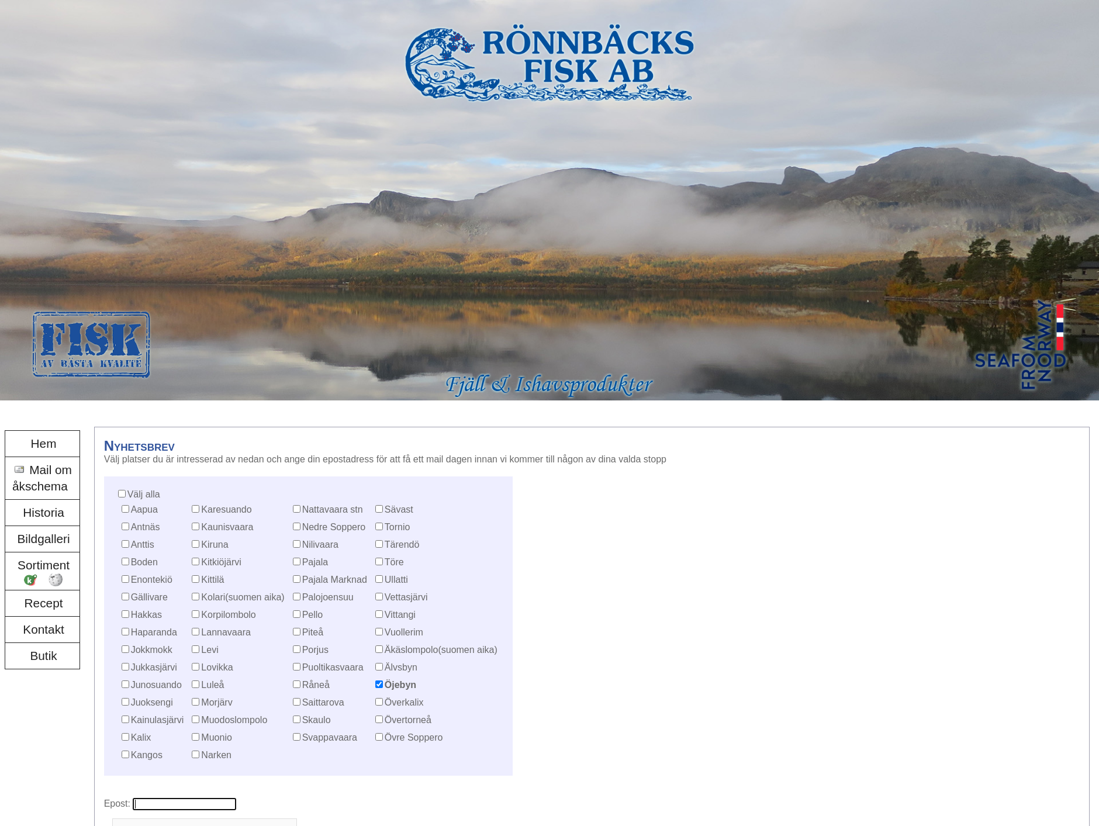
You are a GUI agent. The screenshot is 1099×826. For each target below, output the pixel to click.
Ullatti (396, 580)
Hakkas (146, 615)
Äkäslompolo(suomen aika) (441, 650)
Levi (209, 650)
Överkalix (404, 702)
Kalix (141, 737)
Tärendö (402, 544)
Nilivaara (320, 544)
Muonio (216, 737)
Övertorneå (408, 720)
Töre (394, 562)
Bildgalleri (43, 538)
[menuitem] (42, 444)
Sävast (399, 509)
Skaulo (316, 720)
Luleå (212, 685)
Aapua (144, 509)
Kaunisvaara (227, 527)
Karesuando (226, 509)
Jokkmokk (151, 650)
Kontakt (43, 629)
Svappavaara (329, 737)
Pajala (315, 562)
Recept (44, 603)
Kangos (147, 755)
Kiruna (214, 544)
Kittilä (212, 580)
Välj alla (143, 494)
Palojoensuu (328, 597)
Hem (44, 443)
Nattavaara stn (332, 509)
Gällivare (149, 597)
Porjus (315, 650)
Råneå (316, 685)
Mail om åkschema (42, 478)
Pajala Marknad (334, 580)
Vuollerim (404, 632)
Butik (43, 655)
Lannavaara (226, 632)
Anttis (142, 544)
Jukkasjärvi (154, 667)
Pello (312, 615)
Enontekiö (151, 580)
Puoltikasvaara (333, 667)
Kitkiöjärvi (221, 562)
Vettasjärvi (406, 597)
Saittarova (323, 702)
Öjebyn (400, 685)
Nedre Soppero (334, 527)
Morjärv (216, 702)
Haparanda (154, 632)
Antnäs (145, 527)
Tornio (397, 527)
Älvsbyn (401, 667)
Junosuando (156, 685)
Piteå (312, 632)
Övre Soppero (414, 737)
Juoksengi (152, 702)
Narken (216, 755)
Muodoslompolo (234, 720)
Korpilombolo (228, 615)
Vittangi (400, 615)
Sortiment (44, 565)
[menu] (42, 549)
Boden (144, 562)
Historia (43, 512)
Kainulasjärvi (157, 720)
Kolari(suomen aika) (242, 597)
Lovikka (217, 667)
